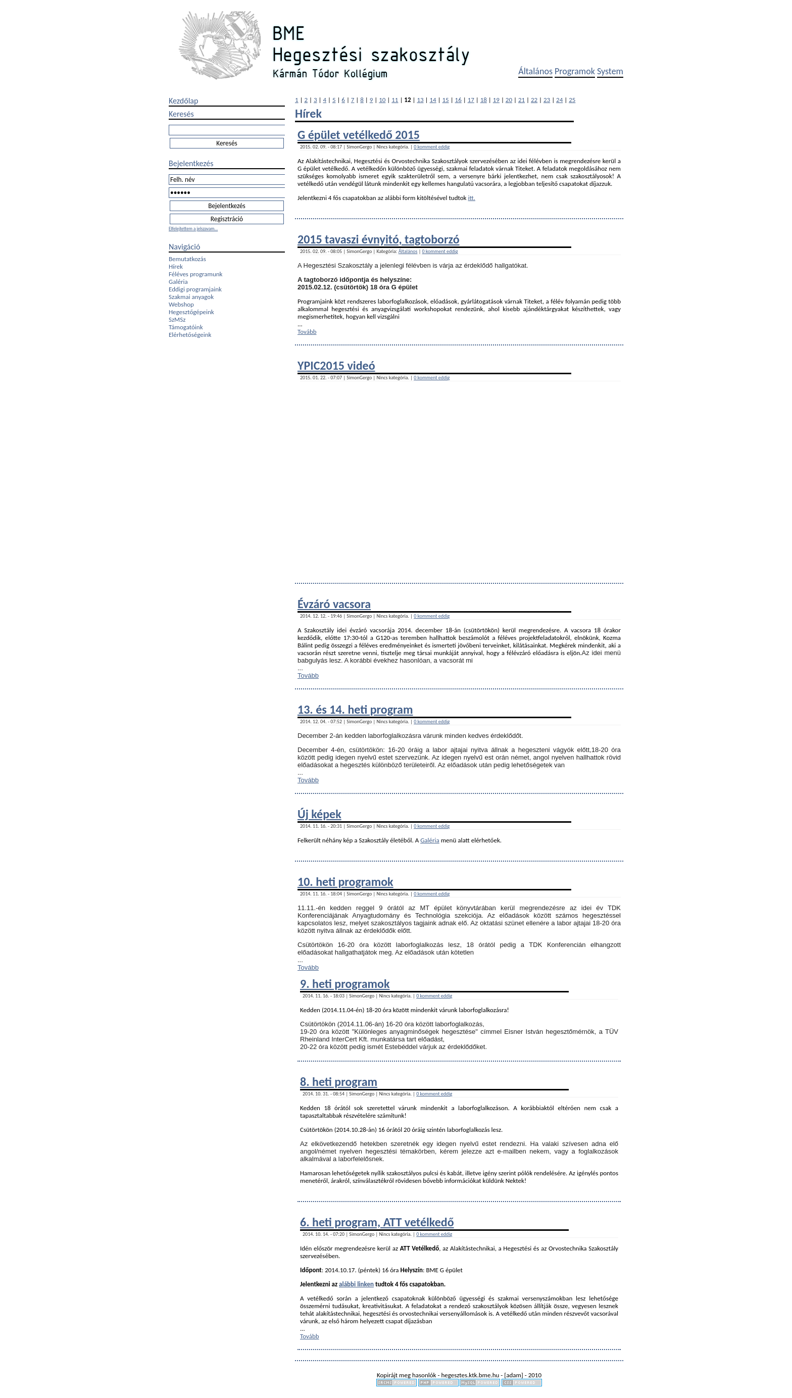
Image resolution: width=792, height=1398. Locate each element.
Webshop (181, 304)
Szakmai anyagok (191, 297)
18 (483, 100)
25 (572, 100)
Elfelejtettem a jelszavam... (193, 228)
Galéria (178, 281)
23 (546, 100)
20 (509, 100)
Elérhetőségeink (190, 334)
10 (382, 100)
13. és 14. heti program (355, 709)
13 (420, 100)
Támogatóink (186, 327)
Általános (535, 71)
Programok (575, 71)
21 (521, 100)
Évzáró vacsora (334, 603)
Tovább (307, 331)
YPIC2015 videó (336, 365)
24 (559, 100)
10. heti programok (345, 881)
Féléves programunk (195, 274)
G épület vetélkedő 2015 (359, 134)
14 (432, 100)
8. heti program (338, 1081)
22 (534, 100)
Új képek (319, 814)
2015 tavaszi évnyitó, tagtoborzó (379, 239)
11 (394, 100)
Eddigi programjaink (195, 289)
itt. (471, 198)
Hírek (176, 266)
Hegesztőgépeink (191, 312)
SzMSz (177, 319)
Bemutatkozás (187, 259)
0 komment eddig (432, 146)
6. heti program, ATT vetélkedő (377, 1222)
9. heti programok (344, 983)
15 (445, 100)
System (610, 71)
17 (471, 100)
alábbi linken (356, 1284)
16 (458, 100)
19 (496, 100)
